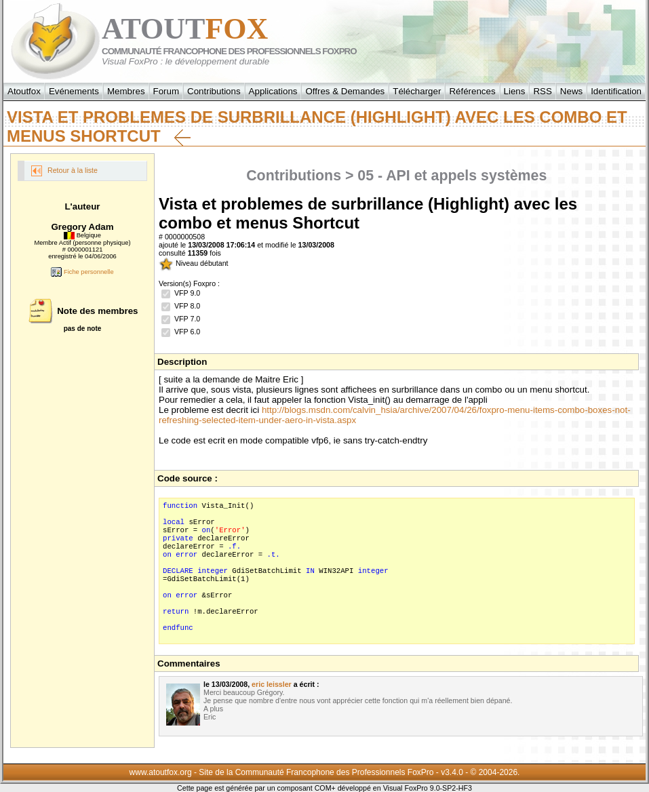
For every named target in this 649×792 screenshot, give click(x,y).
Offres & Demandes (345, 91)
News (571, 91)
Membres (126, 91)
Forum (166, 91)
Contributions (214, 91)
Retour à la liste (64, 170)
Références (472, 91)
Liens (515, 91)
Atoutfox (24, 91)
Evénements (74, 91)
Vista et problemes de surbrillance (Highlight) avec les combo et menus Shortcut (317, 127)
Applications (273, 91)
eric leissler (272, 684)
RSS (542, 91)
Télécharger (417, 91)
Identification (616, 91)
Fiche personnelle (82, 272)
